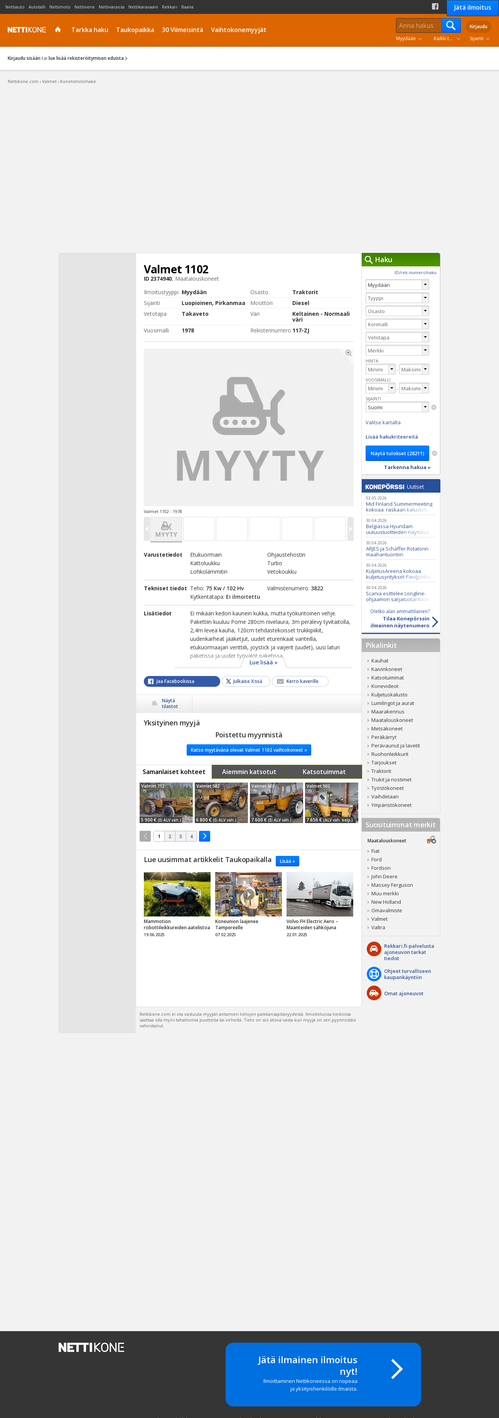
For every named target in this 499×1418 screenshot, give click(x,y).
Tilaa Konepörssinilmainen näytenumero (396, 618)
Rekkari (169, 7)
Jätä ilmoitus (472, 7)
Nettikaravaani (143, 7)
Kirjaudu (478, 26)
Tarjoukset (383, 762)
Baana (187, 7)
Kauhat (379, 660)
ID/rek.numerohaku (415, 272)
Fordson (381, 867)
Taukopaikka (135, 29)
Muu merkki (385, 893)
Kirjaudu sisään (24, 58)
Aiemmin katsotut (249, 771)
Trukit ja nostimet (391, 779)
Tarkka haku (89, 29)
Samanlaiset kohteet (174, 771)
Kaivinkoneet (386, 669)
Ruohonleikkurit (389, 754)
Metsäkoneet (387, 728)
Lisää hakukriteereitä (392, 436)
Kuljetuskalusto (389, 694)
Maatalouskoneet (392, 720)
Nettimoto (60, 7)
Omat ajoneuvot (403, 993)
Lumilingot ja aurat (392, 703)
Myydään (406, 38)
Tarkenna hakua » (407, 467)
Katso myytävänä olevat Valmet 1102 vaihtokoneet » (249, 750)
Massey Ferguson (392, 884)
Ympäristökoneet (391, 804)
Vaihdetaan (385, 796)
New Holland (386, 901)
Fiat (375, 850)
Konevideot (384, 686)
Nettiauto (15, 7)
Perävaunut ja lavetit (395, 745)
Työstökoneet (387, 787)
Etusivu (58, 30)
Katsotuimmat (324, 771)
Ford (376, 859)
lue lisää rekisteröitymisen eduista (86, 58)
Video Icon (249, 894)
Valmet (379, 918)
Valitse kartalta (383, 422)
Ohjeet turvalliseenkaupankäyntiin (407, 974)
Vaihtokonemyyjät (238, 29)
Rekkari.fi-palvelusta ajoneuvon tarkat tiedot (409, 952)
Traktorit (381, 770)
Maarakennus (388, 711)
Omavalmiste (386, 910)
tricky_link (177, 907)
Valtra (378, 927)
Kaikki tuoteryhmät (449, 38)
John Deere (384, 876)
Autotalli (37, 7)
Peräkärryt (383, 737)
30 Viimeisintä (182, 29)
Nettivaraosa (112, 7)
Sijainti (477, 38)
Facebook (435, 6)
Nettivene (84, 7)
